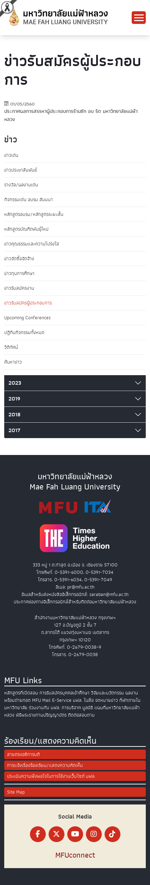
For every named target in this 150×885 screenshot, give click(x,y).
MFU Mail (41, 700)
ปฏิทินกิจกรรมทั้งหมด (24, 332)
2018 (14, 414)
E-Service (61, 700)
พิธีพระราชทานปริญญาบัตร (41, 715)
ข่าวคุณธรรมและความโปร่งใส (31, 244)
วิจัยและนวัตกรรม (107, 693)
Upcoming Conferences (27, 317)
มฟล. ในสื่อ (83, 700)
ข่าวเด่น (11, 155)
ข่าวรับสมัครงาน (19, 288)
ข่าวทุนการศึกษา (19, 273)
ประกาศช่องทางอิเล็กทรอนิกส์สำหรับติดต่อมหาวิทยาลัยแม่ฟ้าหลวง (75, 601)
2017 (14, 430)
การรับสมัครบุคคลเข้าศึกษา (64, 693)
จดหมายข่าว (106, 700)
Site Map (16, 792)
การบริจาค (71, 707)
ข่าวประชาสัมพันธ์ (20, 170)
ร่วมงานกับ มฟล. (44, 707)
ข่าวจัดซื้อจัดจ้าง (19, 258)
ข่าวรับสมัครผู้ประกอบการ (28, 303)
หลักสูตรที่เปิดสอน (21, 693)
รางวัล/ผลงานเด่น (21, 184)
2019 (14, 399)
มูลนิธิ (87, 707)
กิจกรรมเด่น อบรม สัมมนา (28, 199)
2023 (14, 383)
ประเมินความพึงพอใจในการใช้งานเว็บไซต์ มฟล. (51, 776)
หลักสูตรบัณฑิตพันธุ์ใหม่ (26, 229)
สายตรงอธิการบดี (23, 754)
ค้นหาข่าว (13, 362)
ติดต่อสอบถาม (81, 715)
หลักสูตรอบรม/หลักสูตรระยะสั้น (33, 214)
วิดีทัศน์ (11, 347)
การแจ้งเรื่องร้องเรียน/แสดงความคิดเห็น (45, 765)
